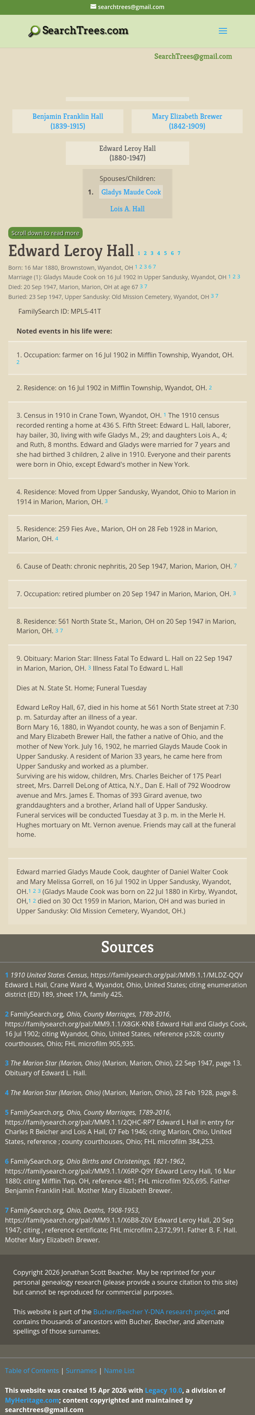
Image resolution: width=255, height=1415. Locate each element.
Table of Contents (32, 1370)
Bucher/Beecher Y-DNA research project (154, 1311)
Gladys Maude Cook (131, 192)
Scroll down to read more (45, 233)
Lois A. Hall (127, 208)
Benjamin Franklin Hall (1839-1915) (67, 121)
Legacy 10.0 (163, 1390)
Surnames (81, 1370)
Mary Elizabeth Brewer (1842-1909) (187, 121)
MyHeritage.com (32, 1400)
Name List (119, 1370)
